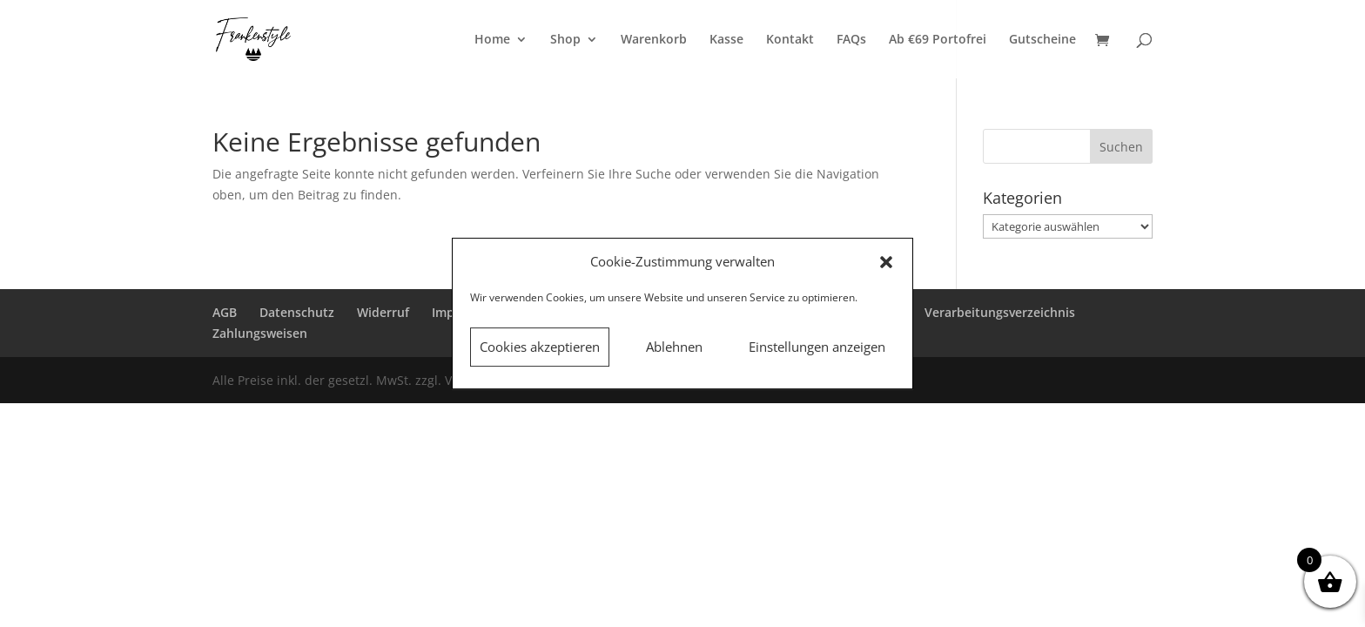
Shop (565, 40)
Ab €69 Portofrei (937, 40)
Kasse (726, 40)
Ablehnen (674, 346)
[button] (886, 262)
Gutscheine (1042, 40)
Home (492, 40)
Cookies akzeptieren (540, 346)
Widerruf (383, 312)
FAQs (851, 40)
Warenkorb (654, 40)
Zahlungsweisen (259, 333)
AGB (224, 312)
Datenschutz (296, 312)
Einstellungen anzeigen (817, 346)
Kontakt (790, 40)
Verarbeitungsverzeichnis (1000, 312)
